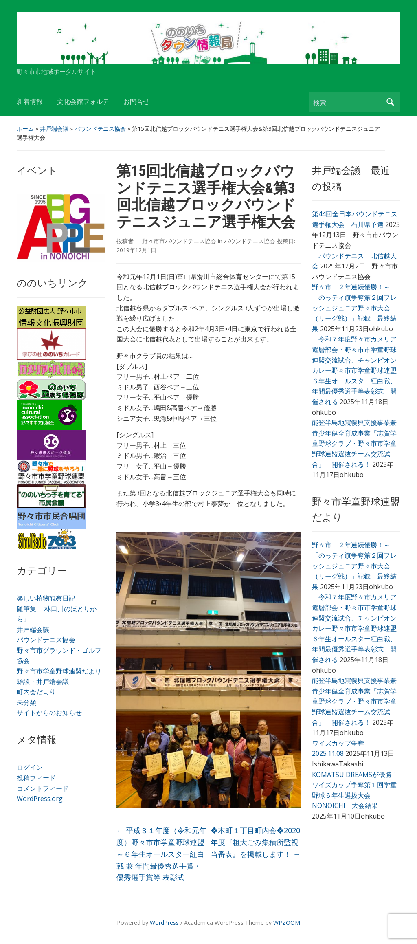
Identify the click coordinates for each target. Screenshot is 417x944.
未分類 (26, 702)
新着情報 (30, 102)
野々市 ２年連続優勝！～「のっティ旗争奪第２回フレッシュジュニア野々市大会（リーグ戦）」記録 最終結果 (354, 307)
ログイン (30, 767)
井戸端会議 (54, 128)
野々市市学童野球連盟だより (59, 671)
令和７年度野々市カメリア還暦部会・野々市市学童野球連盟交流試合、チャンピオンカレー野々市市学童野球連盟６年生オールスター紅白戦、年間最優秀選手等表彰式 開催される (354, 370)
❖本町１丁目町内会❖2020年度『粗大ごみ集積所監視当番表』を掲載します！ (256, 842)
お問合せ (136, 102)
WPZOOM (286, 922)
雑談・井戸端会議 (43, 681)
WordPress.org (40, 798)
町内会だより (36, 691)
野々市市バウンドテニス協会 (176, 241)
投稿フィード (36, 777)
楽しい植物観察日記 (46, 598)
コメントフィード (43, 788)
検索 (390, 102)
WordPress (164, 922)
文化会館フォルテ (83, 102)
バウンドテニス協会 (100, 128)
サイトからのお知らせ (49, 712)
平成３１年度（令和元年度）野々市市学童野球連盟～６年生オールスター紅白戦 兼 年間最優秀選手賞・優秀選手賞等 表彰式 (161, 853)
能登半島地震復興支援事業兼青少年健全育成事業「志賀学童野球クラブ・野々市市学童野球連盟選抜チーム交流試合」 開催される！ (354, 443)
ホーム (25, 128)
